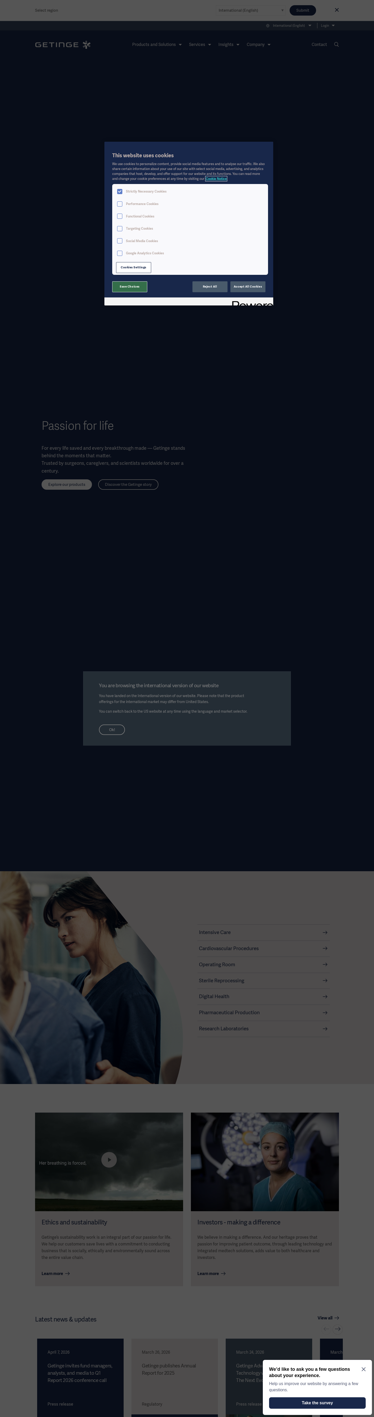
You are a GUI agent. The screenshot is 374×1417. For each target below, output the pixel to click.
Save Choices (130, 286)
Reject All (210, 286)
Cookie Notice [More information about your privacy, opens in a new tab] (216, 178)
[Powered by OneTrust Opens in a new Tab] (251, 302)
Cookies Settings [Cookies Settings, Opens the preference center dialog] (133, 267)
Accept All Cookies (248, 286)
